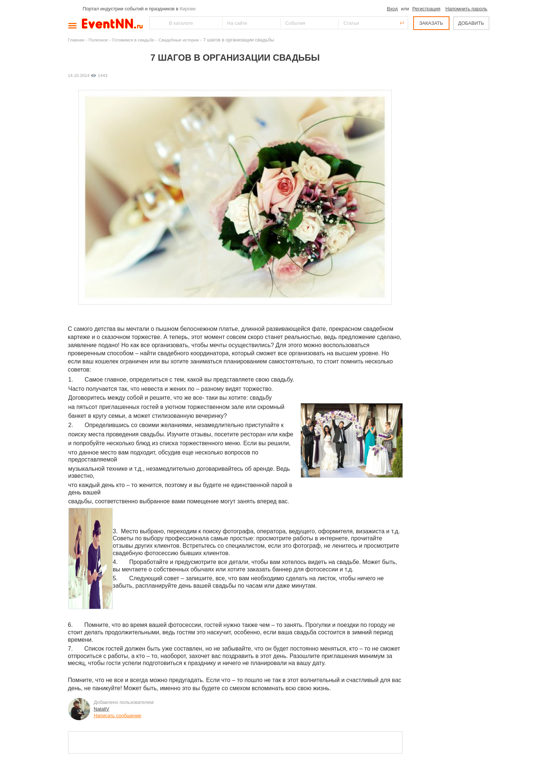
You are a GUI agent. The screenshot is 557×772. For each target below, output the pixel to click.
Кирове (188, 8)
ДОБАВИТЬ (471, 23)
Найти (156, 23)
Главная (76, 39)
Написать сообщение (118, 715)
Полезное (98, 39)
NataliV (101, 709)
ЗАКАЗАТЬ (431, 23)
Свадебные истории (179, 39)
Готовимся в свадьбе (133, 39)
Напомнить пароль (466, 8)
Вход (392, 8)
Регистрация (426, 8)
